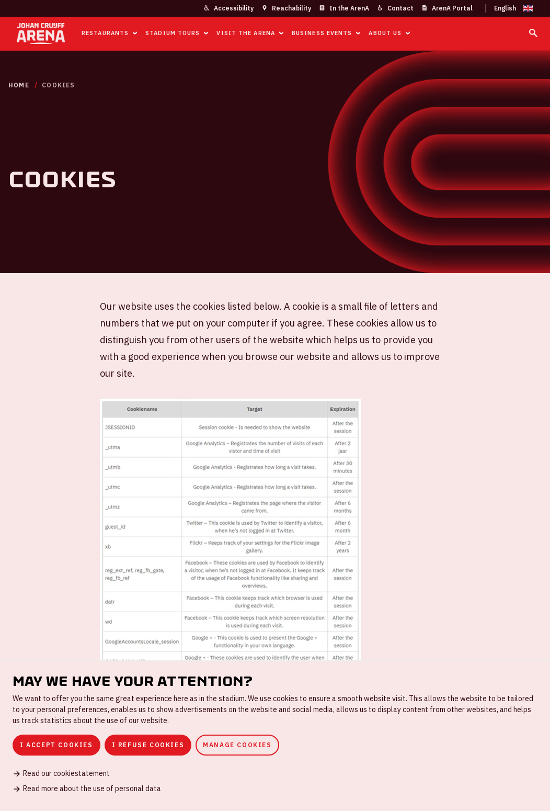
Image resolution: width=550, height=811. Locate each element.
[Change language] (509, 8)
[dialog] (275, 735)
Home (18, 85)
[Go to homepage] (41, 33)
